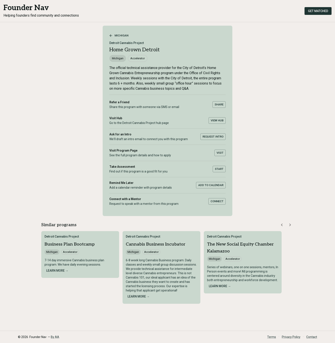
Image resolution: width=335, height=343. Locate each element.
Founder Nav (26, 7)
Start (219, 169)
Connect (217, 201)
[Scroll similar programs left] (282, 225)
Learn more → (57, 270)
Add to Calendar (210, 185)
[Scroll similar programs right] (290, 225)
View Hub (217, 120)
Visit (220, 152)
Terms (271, 337)
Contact (311, 337)
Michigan (118, 36)
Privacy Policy (291, 337)
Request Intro (213, 136)
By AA (55, 337)
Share (219, 104)
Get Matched (318, 11)
